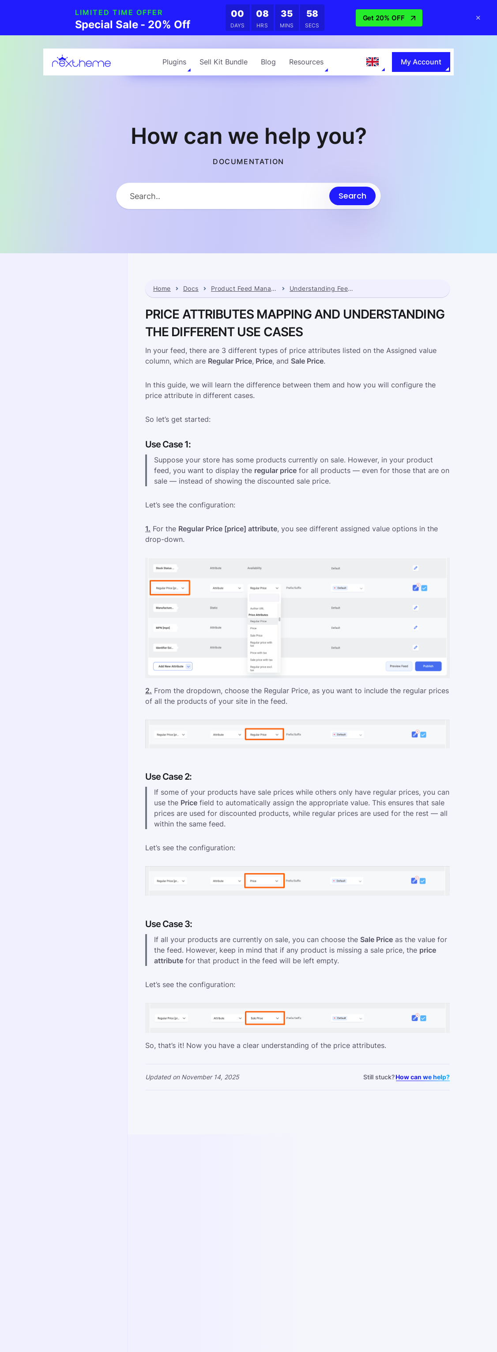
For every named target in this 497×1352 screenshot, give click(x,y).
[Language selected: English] (372, 61)
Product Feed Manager (244, 288)
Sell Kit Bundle (224, 61)
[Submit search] (352, 196)
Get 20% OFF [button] (389, 18)
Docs (191, 288)
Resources (306, 61)
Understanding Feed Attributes (323, 288)
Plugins (174, 61)
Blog (268, 61)
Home (162, 288)
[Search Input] (223, 196)
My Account (421, 61)
